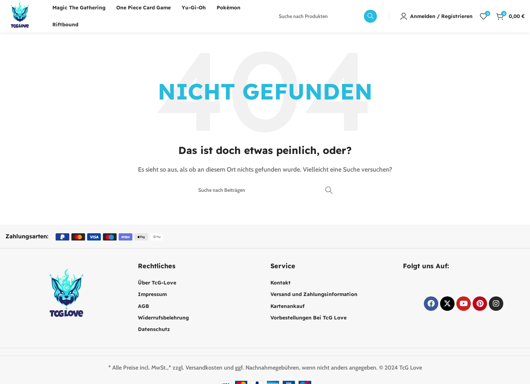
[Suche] (325, 16)
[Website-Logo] (19, 15)
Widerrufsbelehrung (163, 317)
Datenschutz (154, 329)
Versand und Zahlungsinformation (313, 294)
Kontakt (280, 282)
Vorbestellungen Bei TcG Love (308, 317)
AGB (143, 306)
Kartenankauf (287, 306)
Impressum (152, 294)
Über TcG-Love (157, 282)
